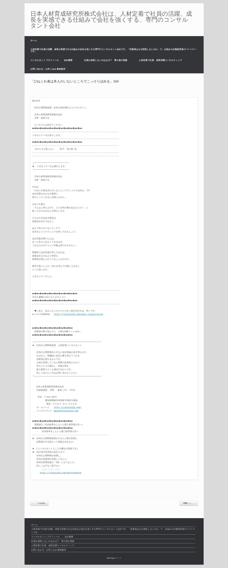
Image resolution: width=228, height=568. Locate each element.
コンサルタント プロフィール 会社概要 (51, 60)
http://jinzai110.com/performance (60, 473)
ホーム (33, 40)
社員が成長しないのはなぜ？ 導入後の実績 (105, 60)
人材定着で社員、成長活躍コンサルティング (160, 60)
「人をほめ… (39, 503)
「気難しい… (188, 503)
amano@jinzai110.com (66, 411)
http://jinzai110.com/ (67, 407)
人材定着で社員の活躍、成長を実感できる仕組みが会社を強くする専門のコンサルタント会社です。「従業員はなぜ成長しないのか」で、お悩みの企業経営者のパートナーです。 (113, 50)
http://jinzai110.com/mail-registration (78, 314)
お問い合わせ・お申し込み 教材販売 (47, 69)
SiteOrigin (111, 558)
